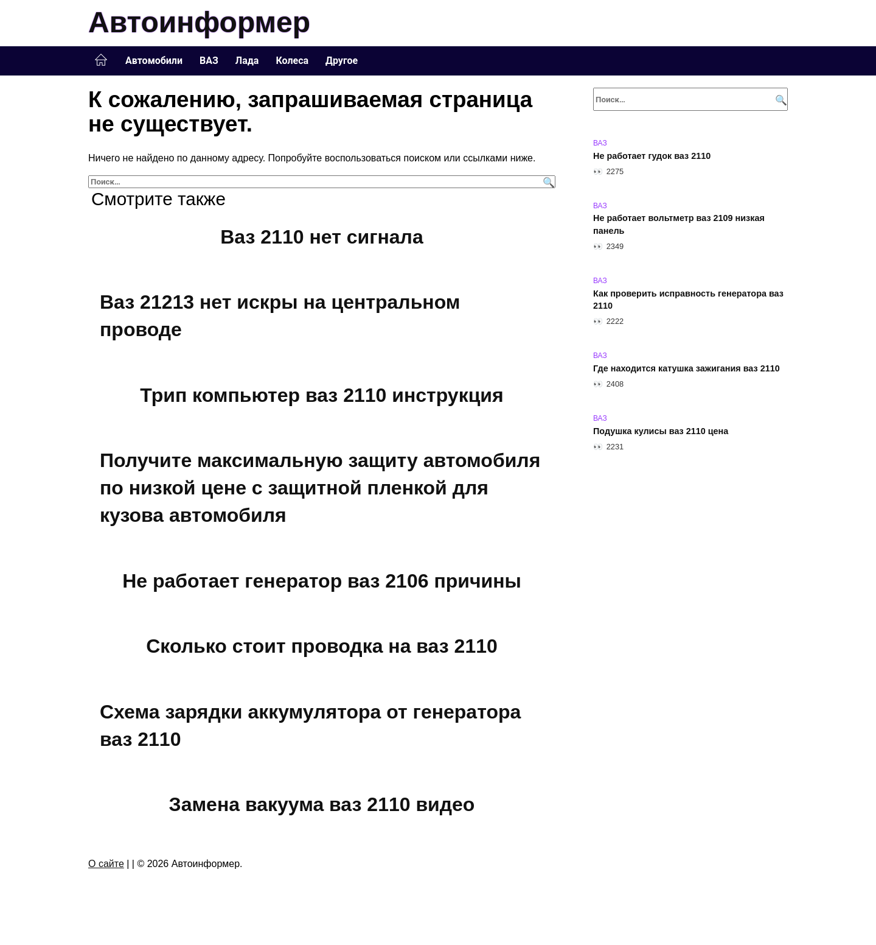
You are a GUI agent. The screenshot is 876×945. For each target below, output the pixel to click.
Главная (101, 60)
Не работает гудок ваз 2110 (652, 156)
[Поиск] (547, 181)
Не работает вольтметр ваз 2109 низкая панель (679, 225)
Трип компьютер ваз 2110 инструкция (321, 395)
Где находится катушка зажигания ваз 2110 (686, 368)
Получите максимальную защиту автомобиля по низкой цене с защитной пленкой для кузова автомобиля (320, 488)
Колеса (292, 60)
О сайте (106, 864)
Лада (247, 60)
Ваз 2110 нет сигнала (321, 237)
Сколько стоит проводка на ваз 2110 (322, 646)
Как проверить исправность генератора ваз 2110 (688, 300)
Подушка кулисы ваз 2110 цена (660, 431)
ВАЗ (209, 60)
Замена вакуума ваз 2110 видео (322, 804)
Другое (341, 60)
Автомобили (153, 60)
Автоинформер (199, 22)
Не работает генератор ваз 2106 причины (321, 581)
